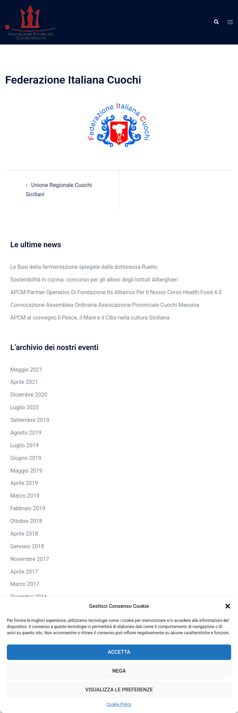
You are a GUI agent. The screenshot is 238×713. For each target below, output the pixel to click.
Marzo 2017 (24, 584)
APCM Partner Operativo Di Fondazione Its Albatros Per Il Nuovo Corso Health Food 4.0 (116, 292)
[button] (227, 606)
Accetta (119, 652)
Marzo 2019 (24, 495)
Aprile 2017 (24, 571)
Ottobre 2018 (26, 521)
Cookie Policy (119, 704)
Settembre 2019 (29, 420)
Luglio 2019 (24, 445)
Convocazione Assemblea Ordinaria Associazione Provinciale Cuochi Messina (104, 305)
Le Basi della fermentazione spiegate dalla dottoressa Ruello (83, 267)
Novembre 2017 (29, 559)
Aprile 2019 (24, 483)
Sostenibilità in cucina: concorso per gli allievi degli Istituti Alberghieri (94, 279)
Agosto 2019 (25, 432)
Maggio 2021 (26, 369)
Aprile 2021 (24, 382)
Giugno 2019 (25, 458)
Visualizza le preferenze (119, 690)
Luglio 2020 (24, 407)
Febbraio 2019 (27, 508)
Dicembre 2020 (28, 394)
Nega (119, 671)
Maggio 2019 (26, 470)
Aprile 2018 (24, 533)
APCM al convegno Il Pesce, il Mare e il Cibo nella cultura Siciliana (90, 317)
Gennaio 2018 (27, 546)
